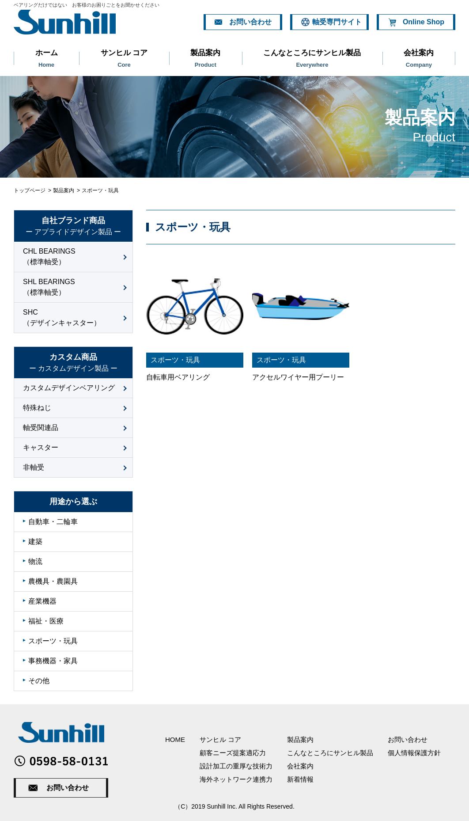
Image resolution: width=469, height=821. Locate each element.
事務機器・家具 (53, 661)
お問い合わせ (250, 22)
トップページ (29, 190)
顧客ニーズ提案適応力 (233, 752)
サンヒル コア (124, 58)
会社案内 (418, 58)
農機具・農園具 (53, 581)
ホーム (46, 58)
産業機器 (42, 601)
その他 (38, 680)
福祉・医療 (46, 621)
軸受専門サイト (337, 22)
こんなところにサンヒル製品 (312, 58)
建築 (35, 541)
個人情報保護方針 (414, 752)
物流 (35, 561)
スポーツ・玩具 (53, 641)
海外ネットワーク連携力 (236, 779)
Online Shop (423, 22)
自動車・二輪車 (53, 521)
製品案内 (205, 58)
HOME (175, 739)
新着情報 (300, 779)
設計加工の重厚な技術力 (236, 766)
